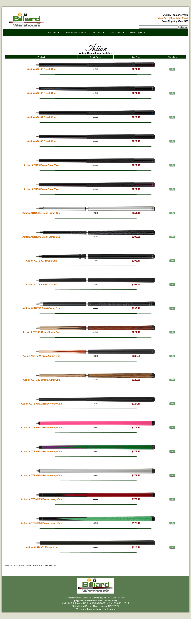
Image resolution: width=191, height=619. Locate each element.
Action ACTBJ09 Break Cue (41, 284)
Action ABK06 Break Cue (41, 93)
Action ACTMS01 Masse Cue (41, 547)
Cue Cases (97, 32)
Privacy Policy (110, 600)
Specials (175, 18)
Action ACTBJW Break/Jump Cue (41, 356)
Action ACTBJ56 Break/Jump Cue (41, 308)
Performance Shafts (74, 32)
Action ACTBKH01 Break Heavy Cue (41, 403)
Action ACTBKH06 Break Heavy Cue (41, 523)
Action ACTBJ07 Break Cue (41, 260)
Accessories (115, 32)
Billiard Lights (136, 32)
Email (185, 18)
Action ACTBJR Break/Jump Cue (41, 332)
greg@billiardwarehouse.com (88, 600)
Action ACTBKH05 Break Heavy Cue (41, 499)
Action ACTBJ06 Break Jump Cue (41, 237)
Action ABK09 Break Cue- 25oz (41, 165)
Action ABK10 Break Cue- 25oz (41, 189)
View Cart (162, 18)
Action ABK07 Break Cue (41, 117)
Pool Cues (52, 32)
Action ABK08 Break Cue (41, 141)
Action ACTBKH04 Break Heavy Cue (41, 475)
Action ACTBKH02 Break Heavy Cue (41, 427)
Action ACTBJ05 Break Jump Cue (41, 213)
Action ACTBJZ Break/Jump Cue (41, 380)
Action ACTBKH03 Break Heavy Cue (41, 451)
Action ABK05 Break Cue (41, 69)
